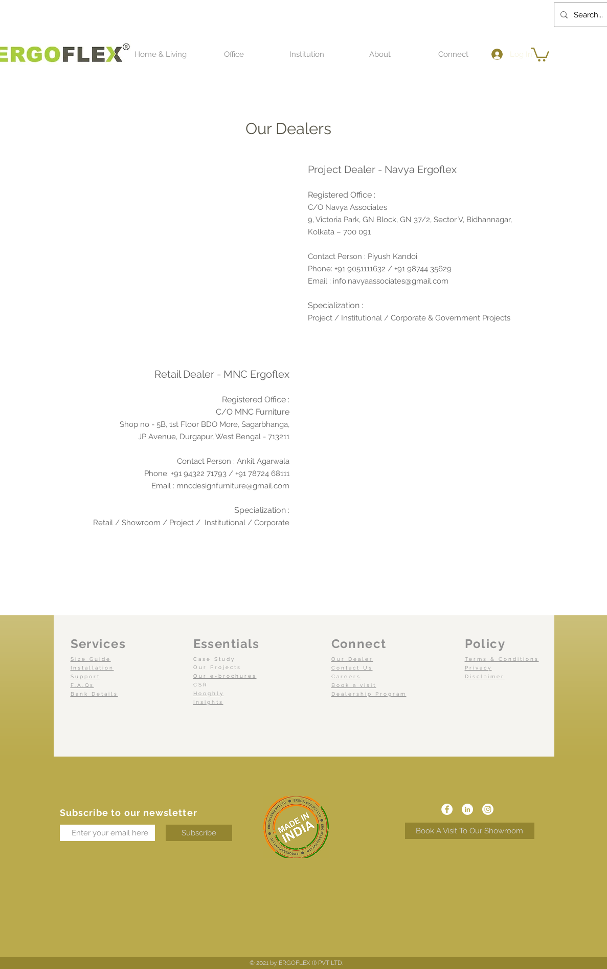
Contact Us (352, 668)
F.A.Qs (82, 685)
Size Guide (91, 659)
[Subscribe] (199, 833)
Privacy (478, 668)
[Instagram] (487, 809)
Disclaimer (485, 676)
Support (85, 676)
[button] (160, 54)
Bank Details (94, 694)
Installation (92, 668)
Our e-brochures (225, 676)
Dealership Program (369, 694)
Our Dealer (352, 659)
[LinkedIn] (467, 809)
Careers (346, 676)
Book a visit (353, 685)
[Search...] (588, 15)
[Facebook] (447, 809)
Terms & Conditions (502, 659)
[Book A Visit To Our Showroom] (469, 831)
